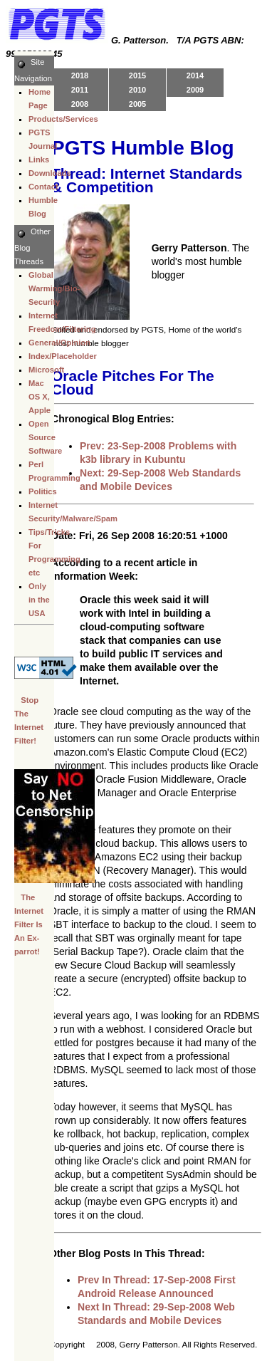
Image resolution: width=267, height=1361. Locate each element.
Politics (42, 491)
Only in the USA (39, 599)
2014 (195, 75)
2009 (195, 89)
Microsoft (46, 369)
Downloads (49, 173)
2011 (79, 89)
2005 (137, 104)
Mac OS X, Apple (39, 396)
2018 (79, 75)
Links (38, 159)
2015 (137, 75)
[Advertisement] (85, 1052)
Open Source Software (45, 437)
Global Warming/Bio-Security (54, 288)
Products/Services (63, 119)
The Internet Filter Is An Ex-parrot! (28, 924)
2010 (137, 89)
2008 (79, 104)
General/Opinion (59, 342)
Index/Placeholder (62, 356)
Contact (43, 186)
